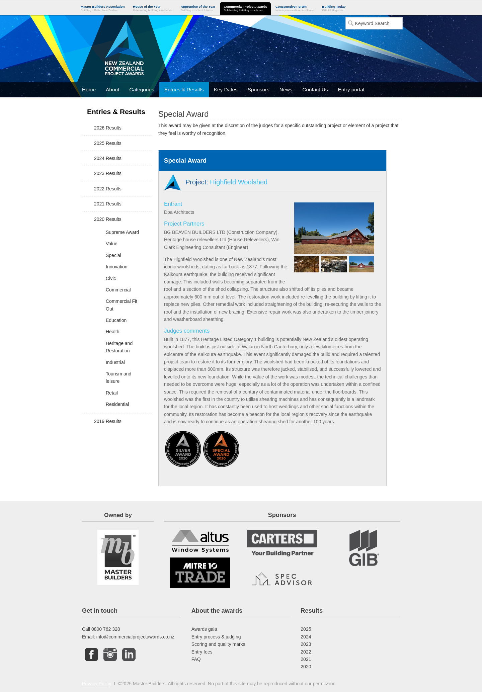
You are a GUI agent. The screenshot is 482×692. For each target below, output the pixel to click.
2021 (306, 659)
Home (89, 89)
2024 (306, 636)
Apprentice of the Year (198, 8)
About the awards (217, 610)
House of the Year (152, 8)
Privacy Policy (96, 683)
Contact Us (315, 89)
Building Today (333, 8)
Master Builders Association (103, 8)
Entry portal (351, 89)
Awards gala (204, 629)
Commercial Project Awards (245, 8)
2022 (306, 652)
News (285, 89)
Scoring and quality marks (218, 644)
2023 (306, 644)
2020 (306, 666)
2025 (306, 629)
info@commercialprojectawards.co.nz (135, 636)
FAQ (196, 659)
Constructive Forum (294, 8)
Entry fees (202, 652)
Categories (141, 89)
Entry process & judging (216, 636)
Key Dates (226, 89)
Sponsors (258, 89)
